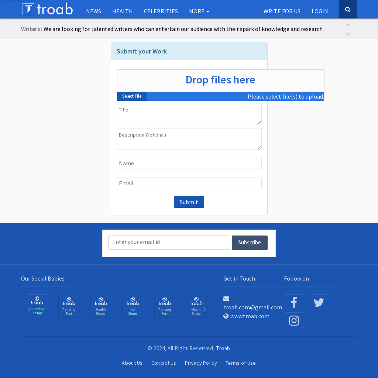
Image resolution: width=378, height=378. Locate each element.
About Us (132, 363)
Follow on (296, 278)
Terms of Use (241, 363)
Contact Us (163, 363)
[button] (348, 24)
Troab (223, 348)
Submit (189, 202)
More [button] (199, 11)
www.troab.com (246, 316)
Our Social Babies (43, 278)
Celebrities (161, 11)
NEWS (93, 11)
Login (320, 11)
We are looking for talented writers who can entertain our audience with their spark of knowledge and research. (184, 28)
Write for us (282, 11)
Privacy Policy (201, 363)
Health (122, 11)
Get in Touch (239, 278)
